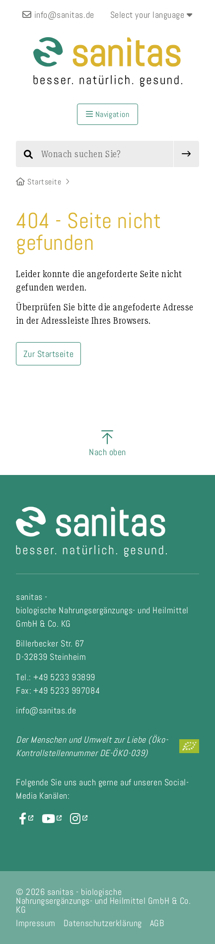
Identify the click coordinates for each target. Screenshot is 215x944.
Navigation (108, 114)
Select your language (151, 14)
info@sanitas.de (58, 14)
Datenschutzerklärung (103, 923)
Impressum (36, 923)
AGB (157, 923)
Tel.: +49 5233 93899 (55, 677)
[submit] (186, 154)
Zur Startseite (48, 353)
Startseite (39, 182)
